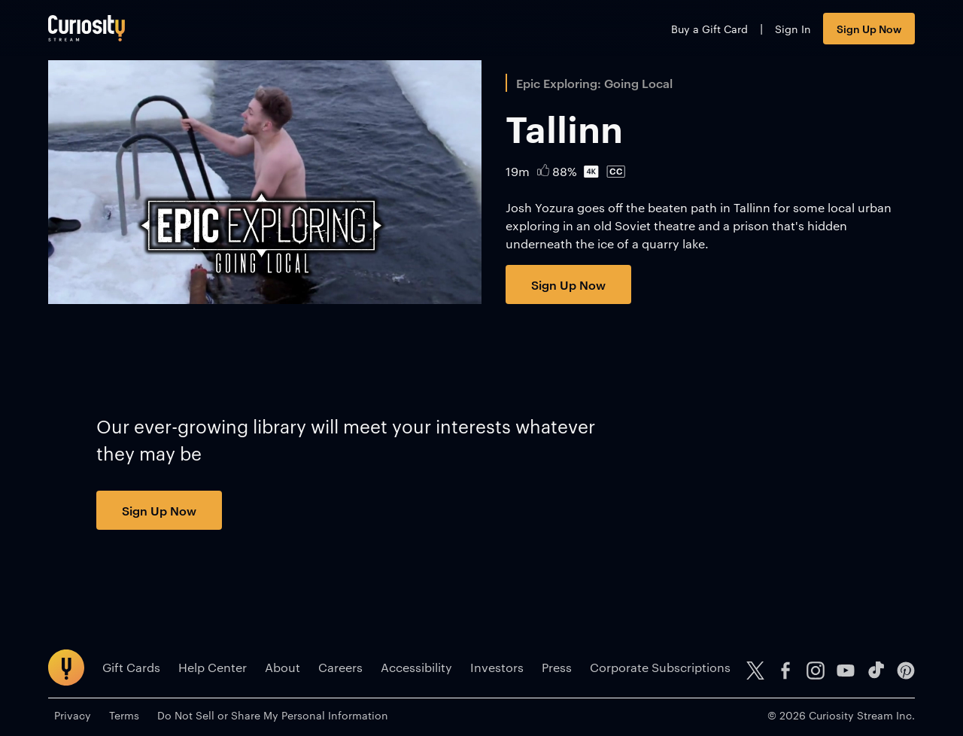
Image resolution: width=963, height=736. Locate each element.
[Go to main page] (86, 28)
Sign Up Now (869, 28)
